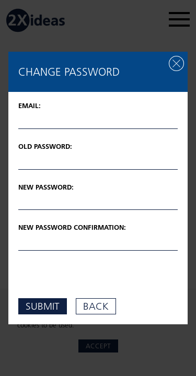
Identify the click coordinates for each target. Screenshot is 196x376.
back (96, 306)
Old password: (45, 146)
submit (43, 306)
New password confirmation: (72, 227)
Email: (29, 105)
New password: (46, 187)
